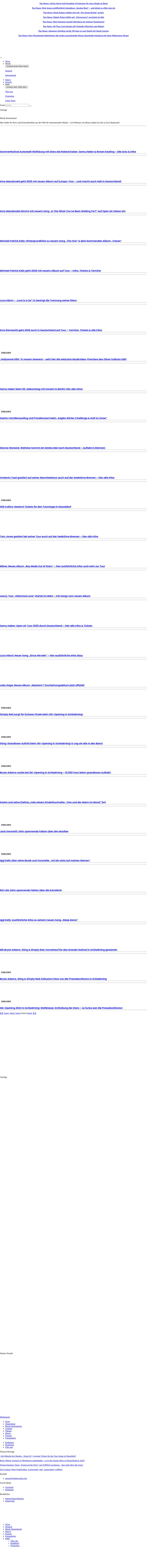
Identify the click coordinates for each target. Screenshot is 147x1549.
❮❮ (1, 1013)
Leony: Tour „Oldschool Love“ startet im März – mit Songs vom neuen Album (45, 596)
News (7, 1524)
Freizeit (8, 1534)
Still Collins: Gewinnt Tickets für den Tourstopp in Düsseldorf (35, 506)
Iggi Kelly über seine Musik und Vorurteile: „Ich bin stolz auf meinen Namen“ (45, 860)
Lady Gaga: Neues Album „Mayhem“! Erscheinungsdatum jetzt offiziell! (42, 685)
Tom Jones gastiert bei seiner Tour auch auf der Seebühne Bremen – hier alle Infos (49, 536)
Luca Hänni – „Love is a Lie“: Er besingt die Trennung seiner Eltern (38, 300)
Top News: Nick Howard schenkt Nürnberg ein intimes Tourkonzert (73, 21)
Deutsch (8, 1527)
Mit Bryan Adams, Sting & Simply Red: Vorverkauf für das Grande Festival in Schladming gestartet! (58, 949)
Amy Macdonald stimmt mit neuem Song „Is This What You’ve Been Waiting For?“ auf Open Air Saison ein (63, 211)
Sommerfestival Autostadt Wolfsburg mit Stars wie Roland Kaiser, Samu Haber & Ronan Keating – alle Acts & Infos (68, 151)
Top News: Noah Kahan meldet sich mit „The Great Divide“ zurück (73, 12)
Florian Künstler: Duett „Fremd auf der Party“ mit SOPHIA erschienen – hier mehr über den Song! (41, 1465)
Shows (8, 1531)
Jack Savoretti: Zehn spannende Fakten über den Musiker (34, 831)
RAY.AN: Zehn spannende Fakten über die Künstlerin (31, 890)
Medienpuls (5, 1417)
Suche (2, 105)
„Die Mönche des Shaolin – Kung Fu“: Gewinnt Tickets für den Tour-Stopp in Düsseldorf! (38, 1456)
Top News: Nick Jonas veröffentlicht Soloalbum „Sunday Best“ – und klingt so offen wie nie (73, 8)
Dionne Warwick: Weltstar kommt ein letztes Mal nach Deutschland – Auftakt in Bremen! (52, 447)
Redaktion (14, 1543)
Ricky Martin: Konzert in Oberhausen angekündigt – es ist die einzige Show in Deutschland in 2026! (42, 1460)
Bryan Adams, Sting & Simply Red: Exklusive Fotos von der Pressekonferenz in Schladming (53, 978)
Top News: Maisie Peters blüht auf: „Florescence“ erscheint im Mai (73, 17)
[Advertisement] (49, 1044)
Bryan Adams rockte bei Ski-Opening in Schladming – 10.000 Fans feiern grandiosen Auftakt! (55, 772)
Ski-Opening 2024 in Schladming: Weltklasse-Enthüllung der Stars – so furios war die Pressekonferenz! (61, 1008)
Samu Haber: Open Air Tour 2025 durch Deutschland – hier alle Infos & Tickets (46, 625)
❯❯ (34, 1013)
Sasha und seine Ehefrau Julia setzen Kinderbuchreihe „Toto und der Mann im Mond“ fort (53, 802)
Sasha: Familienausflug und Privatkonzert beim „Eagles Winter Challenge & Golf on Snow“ (53, 418)
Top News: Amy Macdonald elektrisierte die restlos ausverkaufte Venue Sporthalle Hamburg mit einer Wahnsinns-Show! (73, 35)
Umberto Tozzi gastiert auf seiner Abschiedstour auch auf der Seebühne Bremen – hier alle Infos (57, 477)
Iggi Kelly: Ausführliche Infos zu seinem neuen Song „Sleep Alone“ (39, 920)
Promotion (14, 1546)
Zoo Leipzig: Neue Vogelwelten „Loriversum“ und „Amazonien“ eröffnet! (31, 1469)
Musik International (13, 1529)
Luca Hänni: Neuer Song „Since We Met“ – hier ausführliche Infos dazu (41, 655)
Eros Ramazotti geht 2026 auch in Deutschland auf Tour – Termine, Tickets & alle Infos (51, 330)
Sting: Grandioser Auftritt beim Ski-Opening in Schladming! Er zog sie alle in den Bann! (51, 743)
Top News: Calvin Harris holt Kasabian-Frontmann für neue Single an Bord (73, 3)
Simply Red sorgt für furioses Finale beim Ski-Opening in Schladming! (41, 714)
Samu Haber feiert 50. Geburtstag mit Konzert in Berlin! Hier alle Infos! (41, 389)
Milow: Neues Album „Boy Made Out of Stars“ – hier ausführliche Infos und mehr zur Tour (52, 566)
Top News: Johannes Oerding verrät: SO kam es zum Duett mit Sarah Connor (73, 31)
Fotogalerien (10, 1536)
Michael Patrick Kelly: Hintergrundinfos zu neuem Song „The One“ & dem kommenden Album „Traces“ (61, 240)
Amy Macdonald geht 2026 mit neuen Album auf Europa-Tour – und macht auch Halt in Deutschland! (60, 181)
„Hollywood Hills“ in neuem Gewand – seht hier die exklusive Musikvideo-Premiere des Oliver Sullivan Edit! (63, 359)
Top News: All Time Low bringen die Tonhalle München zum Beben (73, 26)
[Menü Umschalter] (1, 57)
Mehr (7, 1538)
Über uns (14, 1541)
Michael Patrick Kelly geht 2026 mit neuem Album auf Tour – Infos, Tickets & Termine (50, 270)
